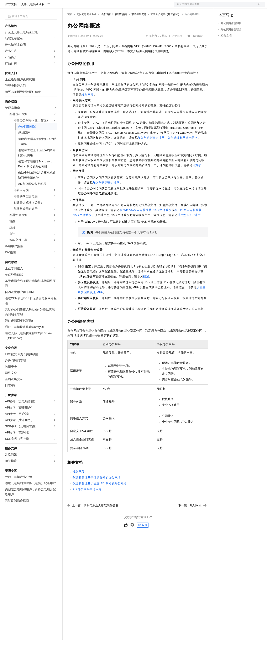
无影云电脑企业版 (32, 17)
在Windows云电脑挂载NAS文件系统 (146, 223)
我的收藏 (198, 49)
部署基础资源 (138, 27)
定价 (90, 6)
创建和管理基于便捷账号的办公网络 (96, 490)
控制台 (233, 6)
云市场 (101, 6)
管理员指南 (121, 27)
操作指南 (106, 27)
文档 (214, 6)
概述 (146, 289)
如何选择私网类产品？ (183, 151)
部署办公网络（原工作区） (165, 27)
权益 (80, 6)
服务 (123, 6)
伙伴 (113, 6)
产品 (54, 6)
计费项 (196, 178)
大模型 (42, 6)
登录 (258, 6)
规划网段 (88, 107)
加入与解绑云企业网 (151, 151)
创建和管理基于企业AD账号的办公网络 (99, 496)
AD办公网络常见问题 (87, 502)
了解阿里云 (137, 6)
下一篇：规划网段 (192, 518)
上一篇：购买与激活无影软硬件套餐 (93, 518)
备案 (222, 6)
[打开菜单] (6, 6)
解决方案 (67, 6)
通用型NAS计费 (189, 228)
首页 (69, 27)
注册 (242, 6)
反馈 (142, 538)
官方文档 (11, 17)
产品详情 (177, 49)
